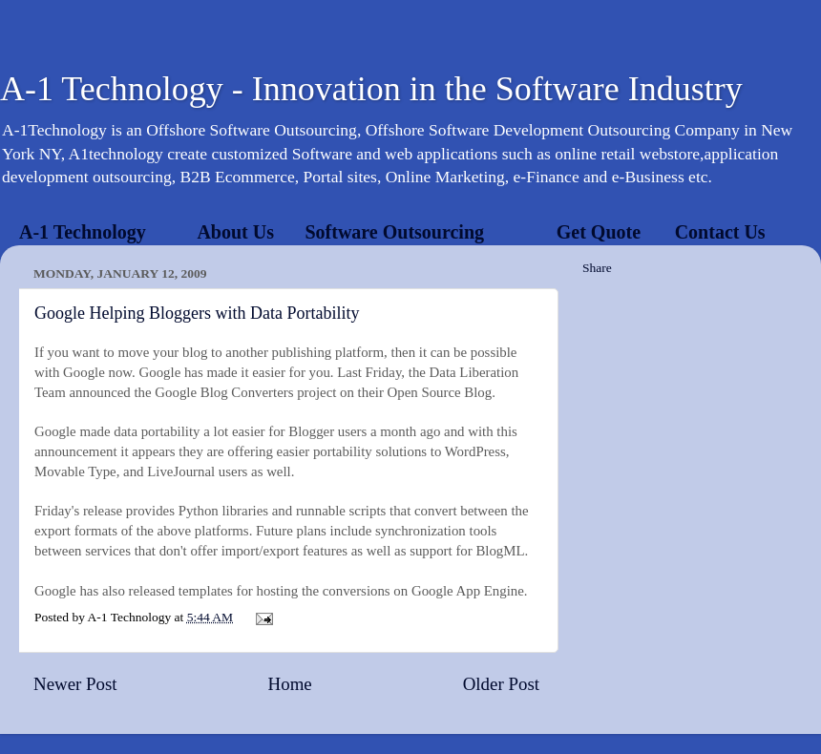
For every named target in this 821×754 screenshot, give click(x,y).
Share (597, 268)
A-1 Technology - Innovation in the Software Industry (371, 89)
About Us (235, 231)
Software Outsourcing (394, 231)
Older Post (501, 684)
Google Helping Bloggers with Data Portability (196, 313)
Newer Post (75, 684)
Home (290, 684)
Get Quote (599, 231)
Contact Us (720, 231)
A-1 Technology (82, 231)
